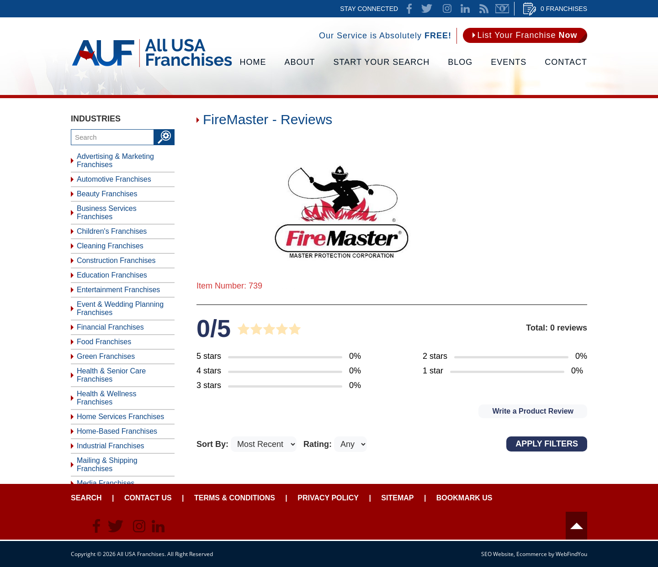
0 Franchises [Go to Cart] (564, 8)
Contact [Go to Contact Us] (566, 62)
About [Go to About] (300, 62)
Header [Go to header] (576, 526)
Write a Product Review (532, 411)
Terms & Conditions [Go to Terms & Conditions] (234, 498)
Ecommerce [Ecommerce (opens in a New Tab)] (531, 554)
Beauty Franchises (107, 194)
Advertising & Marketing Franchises (115, 160)
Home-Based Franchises (117, 431)
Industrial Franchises (110, 446)
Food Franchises (104, 342)
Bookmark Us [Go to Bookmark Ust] (464, 498)
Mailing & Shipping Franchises (107, 464)
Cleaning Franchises (110, 246)
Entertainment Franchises (118, 290)
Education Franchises (112, 275)
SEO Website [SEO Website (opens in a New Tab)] (497, 554)
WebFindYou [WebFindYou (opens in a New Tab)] (571, 554)
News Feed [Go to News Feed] (484, 9)
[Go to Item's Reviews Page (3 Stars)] (278, 386)
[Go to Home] (152, 66)
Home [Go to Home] (253, 62)
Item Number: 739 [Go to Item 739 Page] (229, 285)
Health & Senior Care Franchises (111, 375)
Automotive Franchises (114, 179)
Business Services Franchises (107, 212)
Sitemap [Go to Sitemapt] (397, 498)
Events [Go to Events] (508, 62)
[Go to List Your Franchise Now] (525, 35)
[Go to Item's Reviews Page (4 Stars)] (278, 371)
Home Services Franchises (120, 416)
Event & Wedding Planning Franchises (120, 308)
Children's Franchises (112, 231)
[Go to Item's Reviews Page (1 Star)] (505, 371)
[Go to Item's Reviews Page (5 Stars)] (278, 357)
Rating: (318, 444)
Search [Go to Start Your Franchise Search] (86, 498)
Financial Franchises (110, 327)
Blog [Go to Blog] (460, 62)
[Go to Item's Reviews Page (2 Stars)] (505, 357)
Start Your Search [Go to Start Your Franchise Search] (382, 62)
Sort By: (213, 444)
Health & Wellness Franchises (106, 398)
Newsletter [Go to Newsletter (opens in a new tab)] (502, 9)
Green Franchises (106, 356)
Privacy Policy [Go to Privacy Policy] (328, 498)
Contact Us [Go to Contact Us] (148, 498)
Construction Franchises (116, 260)
